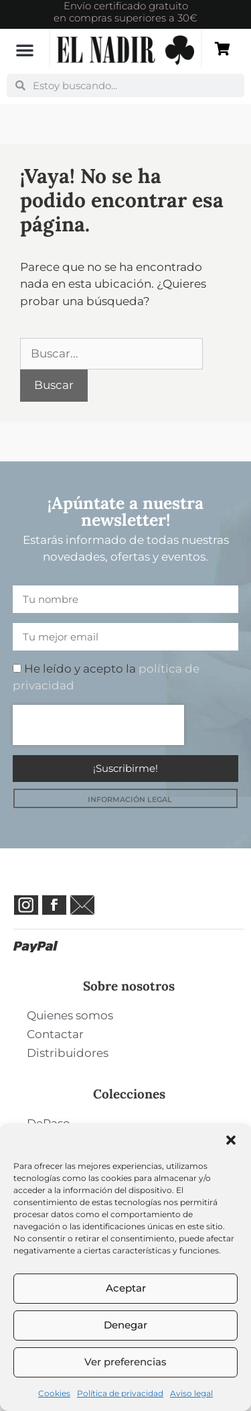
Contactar (55, 1034)
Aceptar (126, 1288)
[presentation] (98, 725)
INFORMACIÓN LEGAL (130, 799)
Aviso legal (191, 1393)
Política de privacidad (120, 1393)
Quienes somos (70, 1015)
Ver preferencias (125, 1361)
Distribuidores (67, 1053)
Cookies (54, 1393)
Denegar (125, 1324)
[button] (231, 1140)
